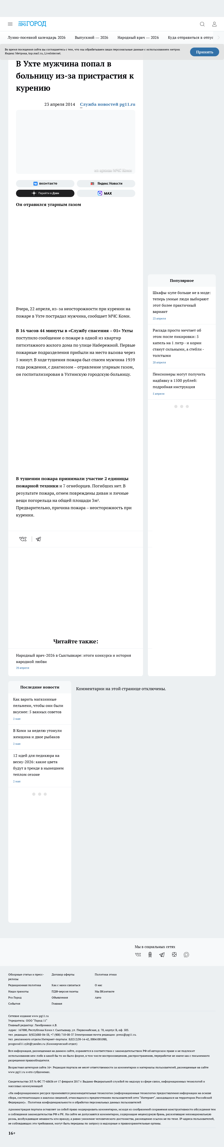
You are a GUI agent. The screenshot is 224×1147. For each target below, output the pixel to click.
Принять (204, 51)
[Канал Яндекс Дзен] (45, 193)
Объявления (60, 997)
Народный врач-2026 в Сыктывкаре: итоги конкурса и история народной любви (75, 662)
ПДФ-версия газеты (65, 991)
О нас (98, 985)
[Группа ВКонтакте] (45, 183)
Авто (98, 997)
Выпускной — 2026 (91, 37)
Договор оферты (63, 974)
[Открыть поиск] (202, 24)
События (14, 1003)
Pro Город (15, 997)
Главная (57, 1003)
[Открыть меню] (10, 24)
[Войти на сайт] (214, 24)
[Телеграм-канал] (162, 954)
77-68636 (47, 1081)
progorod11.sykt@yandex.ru (26, 1044)
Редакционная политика (24, 985)
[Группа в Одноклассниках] (150, 954)
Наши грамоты (18, 991)
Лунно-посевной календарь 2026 (37, 37)
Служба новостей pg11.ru (107, 104)
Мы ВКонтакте (104, 991)
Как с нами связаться (66, 985)
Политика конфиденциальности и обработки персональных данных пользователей (84, 1102)
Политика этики (106, 974)
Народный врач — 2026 (138, 37)
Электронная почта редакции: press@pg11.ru (105, 1034)
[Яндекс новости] (106, 183)
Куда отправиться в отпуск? (192, 37)
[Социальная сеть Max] (106, 193)
